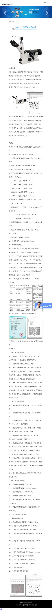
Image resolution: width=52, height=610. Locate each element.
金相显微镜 (15, 44)
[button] (4, 12)
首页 (13, 21)
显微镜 (14, 36)
